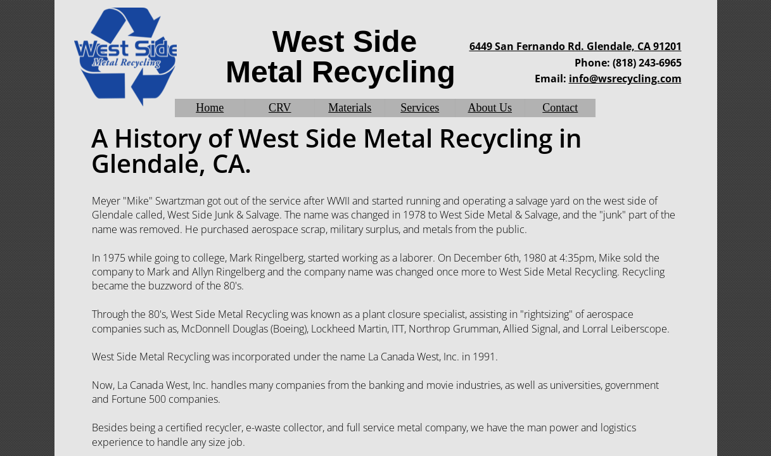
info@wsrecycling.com (625, 79)
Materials (349, 107)
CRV (280, 107)
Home (210, 107)
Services (419, 107)
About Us (490, 107)
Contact (560, 107)
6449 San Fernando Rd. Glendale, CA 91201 (575, 46)
